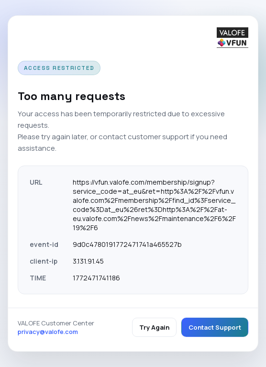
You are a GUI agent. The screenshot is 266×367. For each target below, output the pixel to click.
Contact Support (214, 327)
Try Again (154, 327)
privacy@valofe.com (48, 331)
